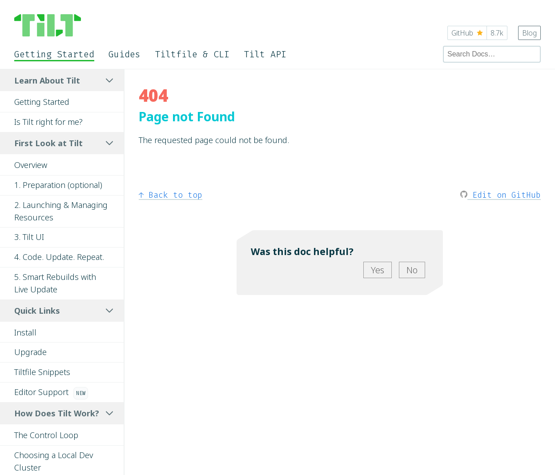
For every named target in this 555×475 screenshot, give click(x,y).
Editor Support (51, 393)
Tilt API (265, 54)
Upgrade (30, 352)
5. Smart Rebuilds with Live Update (55, 283)
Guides (125, 54)
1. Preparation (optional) (58, 185)
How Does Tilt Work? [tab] (63, 413)
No (412, 270)
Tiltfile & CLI (192, 54)
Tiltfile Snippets (42, 372)
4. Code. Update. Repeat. (59, 256)
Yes (377, 270)
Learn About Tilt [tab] (63, 80)
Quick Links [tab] (63, 310)
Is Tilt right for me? (48, 121)
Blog (529, 33)
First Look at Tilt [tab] (63, 143)
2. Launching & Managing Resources (61, 211)
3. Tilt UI (29, 237)
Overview (30, 165)
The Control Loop (46, 435)
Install (25, 332)
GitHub (477, 33)
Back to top (170, 195)
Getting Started (54, 54)
